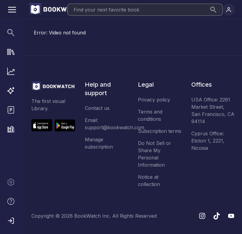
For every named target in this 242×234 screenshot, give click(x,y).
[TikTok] (216, 216)
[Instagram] (202, 216)
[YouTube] (231, 216)
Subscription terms (159, 131)
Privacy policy (154, 100)
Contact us (97, 108)
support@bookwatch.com (114, 127)
